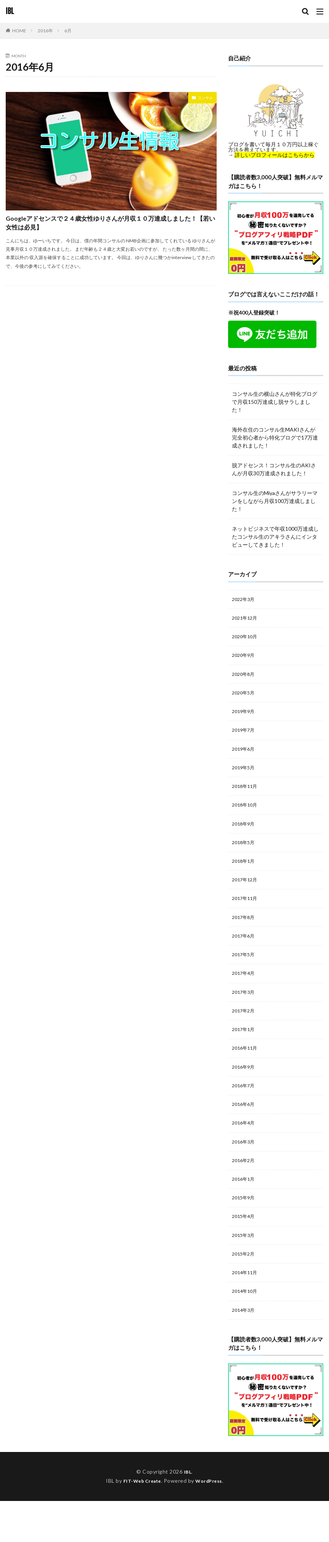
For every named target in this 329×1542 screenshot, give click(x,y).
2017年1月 (245, 1054)
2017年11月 (246, 916)
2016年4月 (245, 1153)
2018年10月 (246, 817)
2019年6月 (245, 758)
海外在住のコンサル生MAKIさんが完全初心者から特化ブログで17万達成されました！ (275, 437)
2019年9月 (245, 718)
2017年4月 (245, 995)
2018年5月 (245, 857)
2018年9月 (245, 837)
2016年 (45, 30)
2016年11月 (246, 1074)
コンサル (202, 98)
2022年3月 (245, 600)
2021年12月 (246, 620)
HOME (19, 30)
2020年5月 (245, 699)
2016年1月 (245, 1212)
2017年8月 (245, 936)
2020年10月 (246, 639)
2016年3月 (245, 1173)
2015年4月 (245, 1252)
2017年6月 (245, 955)
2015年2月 (245, 1291)
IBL (10, 11)
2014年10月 (246, 1331)
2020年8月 (245, 679)
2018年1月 (245, 876)
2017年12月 (246, 896)
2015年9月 (245, 1232)
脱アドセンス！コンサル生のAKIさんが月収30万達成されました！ (274, 469)
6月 (68, 30)
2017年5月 (245, 975)
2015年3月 (245, 1271)
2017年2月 (245, 1034)
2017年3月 (245, 1015)
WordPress (211, 1521)
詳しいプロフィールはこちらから (275, 155)
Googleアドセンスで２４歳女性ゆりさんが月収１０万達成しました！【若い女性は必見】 (110, 227)
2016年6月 (245, 1133)
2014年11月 (246, 1311)
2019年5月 (245, 778)
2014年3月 (245, 1350)
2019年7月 (245, 738)
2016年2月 (245, 1192)
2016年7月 (245, 1113)
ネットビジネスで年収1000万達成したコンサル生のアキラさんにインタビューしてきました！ (275, 536)
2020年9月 (245, 659)
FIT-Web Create (140, 1521)
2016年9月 (245, 1094)
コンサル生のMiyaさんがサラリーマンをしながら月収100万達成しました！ (275, 501)
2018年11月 (246, 797)
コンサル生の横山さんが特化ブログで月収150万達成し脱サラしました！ (274, 402)
